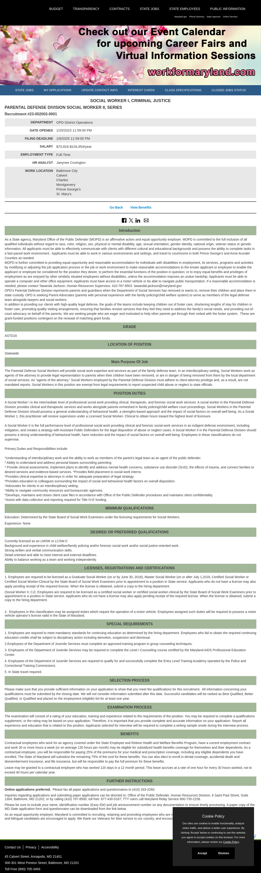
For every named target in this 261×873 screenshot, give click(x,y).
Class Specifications (183, 90)
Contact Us (13, 847)
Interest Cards (141, 90)
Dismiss (223, 853)
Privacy (31, 847)
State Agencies (214, 17)
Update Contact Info (100, 90)
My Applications (57, 90)
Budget (56, 9)
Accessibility (50, 847)
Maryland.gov (180, 17)
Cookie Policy (213, 816)
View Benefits (140, 207)
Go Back (116, 207)
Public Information (227, 9)
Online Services (230, 17)
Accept (202, 853)
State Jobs (149, 9)
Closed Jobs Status (229, 90)
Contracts (119, 9)
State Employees (184, 9)
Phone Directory (196, 17)
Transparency (86, 9)
